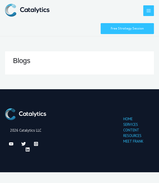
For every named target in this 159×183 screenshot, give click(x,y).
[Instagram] (36, 144)
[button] (127, 28)
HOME (128, 118)
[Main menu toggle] (148, 10)
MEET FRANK (133, 141)
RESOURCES (132, 135)
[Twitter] (23, 144)
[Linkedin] (27, 149)
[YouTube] (11, 144)
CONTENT (131, 130)
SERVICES (130, 124)
